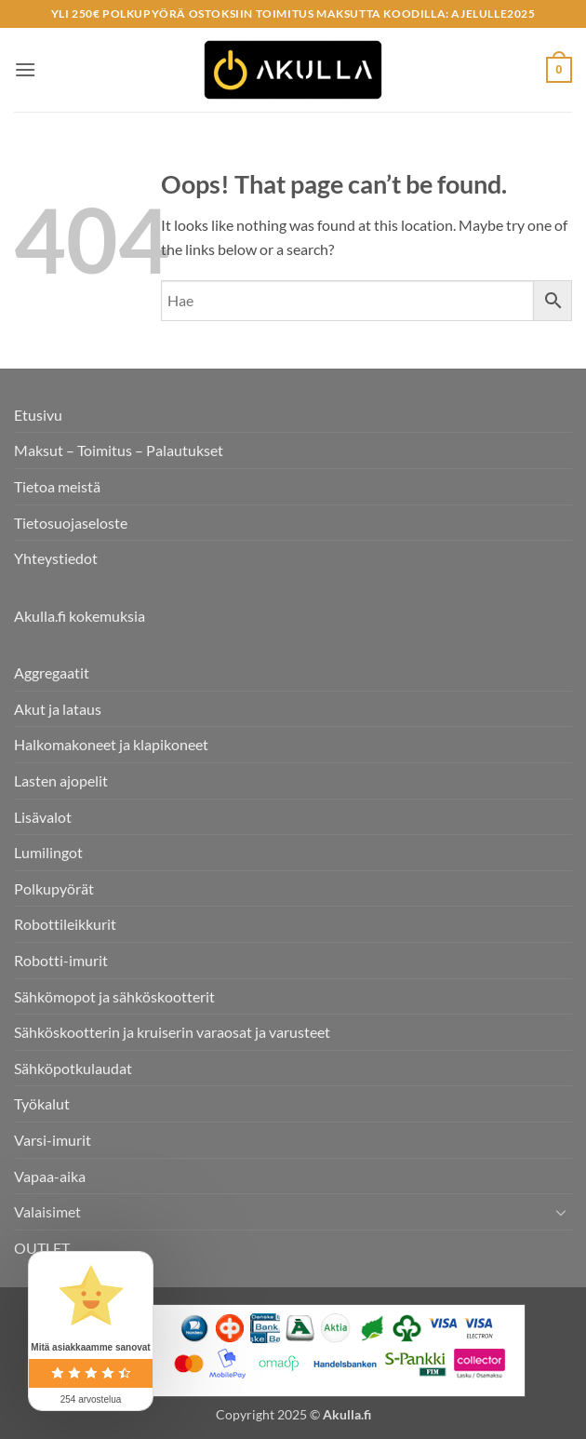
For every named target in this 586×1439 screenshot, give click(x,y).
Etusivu (38, 415)
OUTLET (42, 1248)
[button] (25, 69)
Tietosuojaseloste (70, 522)
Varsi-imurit (52, 1140)
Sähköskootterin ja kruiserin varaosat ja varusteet (172, 1032)
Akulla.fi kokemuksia (79, 616)
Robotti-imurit (61, 960)
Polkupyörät (54, 888)
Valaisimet (47, 1211)
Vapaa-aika (50, 1176)
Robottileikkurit (65, 924)
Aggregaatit (51, 672)
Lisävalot (43, 817)
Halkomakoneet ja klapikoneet (111, 744)
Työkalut (42, 1103)
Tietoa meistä (57, 486)
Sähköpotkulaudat (73, 1068)
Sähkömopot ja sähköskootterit (114, 996)
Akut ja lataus (57, 709)
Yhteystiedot (56, 558)
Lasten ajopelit (61, 780)
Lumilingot (48, 852)
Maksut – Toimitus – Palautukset (118, 450)
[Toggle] (561, 1212)
